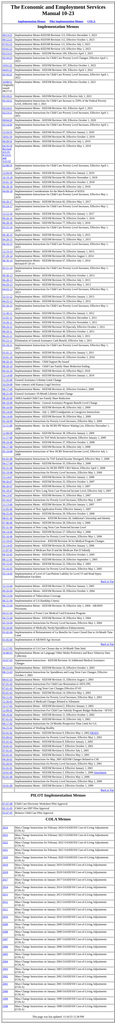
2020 (5, 857)
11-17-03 (7, 648)
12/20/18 (7, 173)
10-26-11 (7, 322)
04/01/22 (7, 70)
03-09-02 (8, 737)
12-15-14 (8, 251)
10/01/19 (7, 136)
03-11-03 (7, 697)
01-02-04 (8, 632)
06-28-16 (8, 222)
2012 (5, 902)
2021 (5, 849)
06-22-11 (7, 336)
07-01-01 (8, 750)
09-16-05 (8, 554)
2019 (5, 864)
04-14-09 (8, 416)
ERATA (94, 732)
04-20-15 (8, 239)
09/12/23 (7, 39)
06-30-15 (8, 234)
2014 (5, 887)
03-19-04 (8, 622)
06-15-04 (8, 605)
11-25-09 (7, 380)
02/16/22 (7, 74)
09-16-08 (8, 442)
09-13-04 (8, 595)
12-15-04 (8, 586)
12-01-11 (7, 317)
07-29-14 (8, 256)
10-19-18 (8, 177)
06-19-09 (8, 402)
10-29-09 (8, 384)
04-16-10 (8, 370)
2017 (5, 879)
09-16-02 (8, 714)
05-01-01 (8, 754)
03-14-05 (8, 573)
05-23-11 (7, 340)
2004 (5, 961)
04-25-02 (8, 728)
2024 (5, 827)
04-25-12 (8, 301)
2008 (5, 931)
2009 (5, 924)
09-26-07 (8, 481)
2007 (5, 939)
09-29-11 (7, 326)
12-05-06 (8, 509)
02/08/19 (7, 165)
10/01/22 (7, 65)
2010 (5, 916)
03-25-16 (8, 227)
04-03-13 (8, 289)
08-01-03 (8, 679)
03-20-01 (8, 763)
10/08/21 (7, 82)
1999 (5, 998)
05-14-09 (8, 412)
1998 (5, 1006)
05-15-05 (8, 563)
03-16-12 (8, 305)
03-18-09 (8, 421)
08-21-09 (8, 393)
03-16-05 (8, 568)
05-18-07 (8, 490)
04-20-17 (8, 201)
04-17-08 (8, 463)
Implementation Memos (32, 21)
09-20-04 (8, 591)
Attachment (100, 772)
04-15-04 (8, 618)
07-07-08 (8, 803)
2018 (5, 872)
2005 (5, 954)
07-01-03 (8, 684)
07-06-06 (8, 522)
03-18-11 (7, 345)
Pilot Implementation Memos (66, 21)
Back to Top (107, 581)
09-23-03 (8, 667)
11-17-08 (7, 437)
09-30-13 (8, 275)
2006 (5, 946)
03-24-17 (8, 206)
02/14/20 (7, 124)
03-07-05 (8, 812)
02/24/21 (7, 108)
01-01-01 (8, 768)
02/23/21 (7, 112)
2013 (5, 894)
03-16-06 (8, 536)
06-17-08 (8, 446)
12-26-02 (8, 701)
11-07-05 (7, 550)
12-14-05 (8, 545)
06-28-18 (8, 186)
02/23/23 (7, 53)
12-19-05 (8, 541)
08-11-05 (7, 559)
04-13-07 (8, 495)
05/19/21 (7, 100)
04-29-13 (8, 284)
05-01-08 (8, 458)
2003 (5, 969)
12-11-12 (7, 296)
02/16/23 (7, 57)
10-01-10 (8, 357)
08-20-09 (8, 398)
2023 (5, 835)
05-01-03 (8, 692)
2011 (5, 909)
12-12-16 (8, 213)
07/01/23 (7, 44)
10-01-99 (8, 785)
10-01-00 (8, 772)
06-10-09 (8, 407)
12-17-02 (8, 706)
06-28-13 (8, 280)
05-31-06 (8, 527)
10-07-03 (8, 660)
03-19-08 (8, 472)
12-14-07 (8, 477)
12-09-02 (8, 710)
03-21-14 (8, 268)
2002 (5, 976)
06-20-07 (8, 486)
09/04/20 (7, 120)
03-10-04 (8, 627)
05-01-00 (8, 776)
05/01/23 (7, 48)
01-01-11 (7, 352)
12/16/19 (7, 132)
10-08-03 (8, 652)
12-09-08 (8, 433)
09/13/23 (7, 35)
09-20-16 (8, 218)
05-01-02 (8, 732)
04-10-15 (8, 244)
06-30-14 (8, 260)
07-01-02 (8, 719)
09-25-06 (8, 513)
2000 (5, 991)
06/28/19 (7, 141)
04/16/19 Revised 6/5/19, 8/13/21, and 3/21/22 (7, 153)
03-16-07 (8, 500)
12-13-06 (8, 504)
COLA (91, 21)
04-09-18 (8, 191)
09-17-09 (8, 389)
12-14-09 (8, 375)
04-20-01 (8, 759)
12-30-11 (7, 313)
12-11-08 (7, 425)
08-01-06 (8, 518)
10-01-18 (8, 182)
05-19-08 (8, 451)
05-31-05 (8, 808)
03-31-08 (8, 468)
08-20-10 (8, 361)
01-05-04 (8, 639)
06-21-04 (8, 600)
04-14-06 (8, 531)
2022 (5, 842)
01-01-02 (8, 741)
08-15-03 (8, 672)
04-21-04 (8, 613)
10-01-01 (8, 746)
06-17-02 (8, 723)
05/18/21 (7, 96)
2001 (5, 983)
